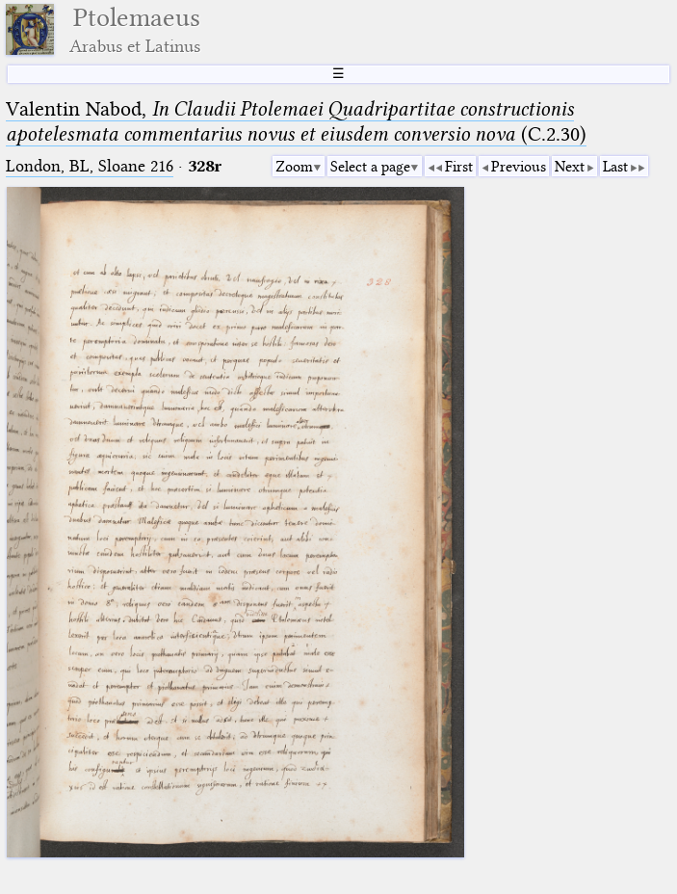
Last (615, 166)
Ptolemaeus (134, 29)
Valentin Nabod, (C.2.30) (296, 121)
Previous (518, 166)
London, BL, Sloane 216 (89, 166)
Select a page (370, 166)
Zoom (294, 166)
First (459, 166)
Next (570, 166)
